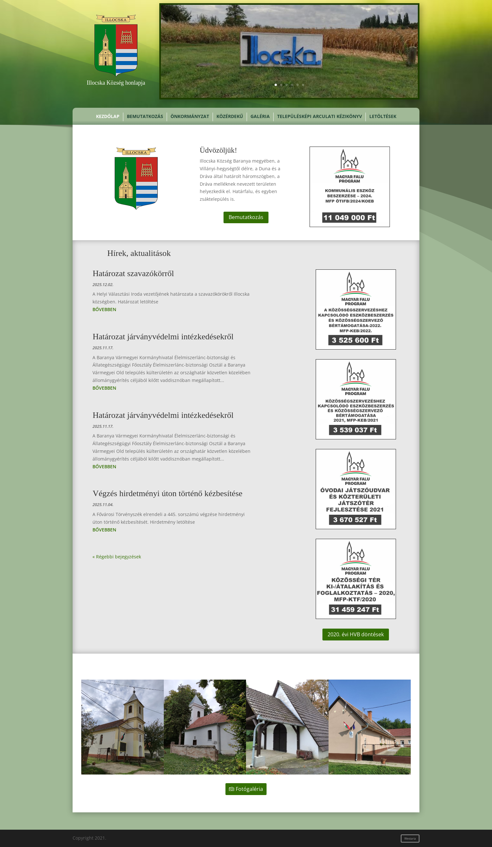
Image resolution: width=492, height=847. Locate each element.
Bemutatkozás (145, 116)
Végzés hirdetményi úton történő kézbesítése (167, 493)
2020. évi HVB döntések (356, 634)
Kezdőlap (107, 116)
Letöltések (382, 116)
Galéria (260, 116)
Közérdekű (229, 116)
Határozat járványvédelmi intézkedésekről (162, 336)
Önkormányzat (190, 116)
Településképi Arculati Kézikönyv (319, 116)
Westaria (410, 838)
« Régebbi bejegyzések (116, 557)
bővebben (104, 309)
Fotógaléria (249, 788)
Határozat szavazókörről (133, 273)
